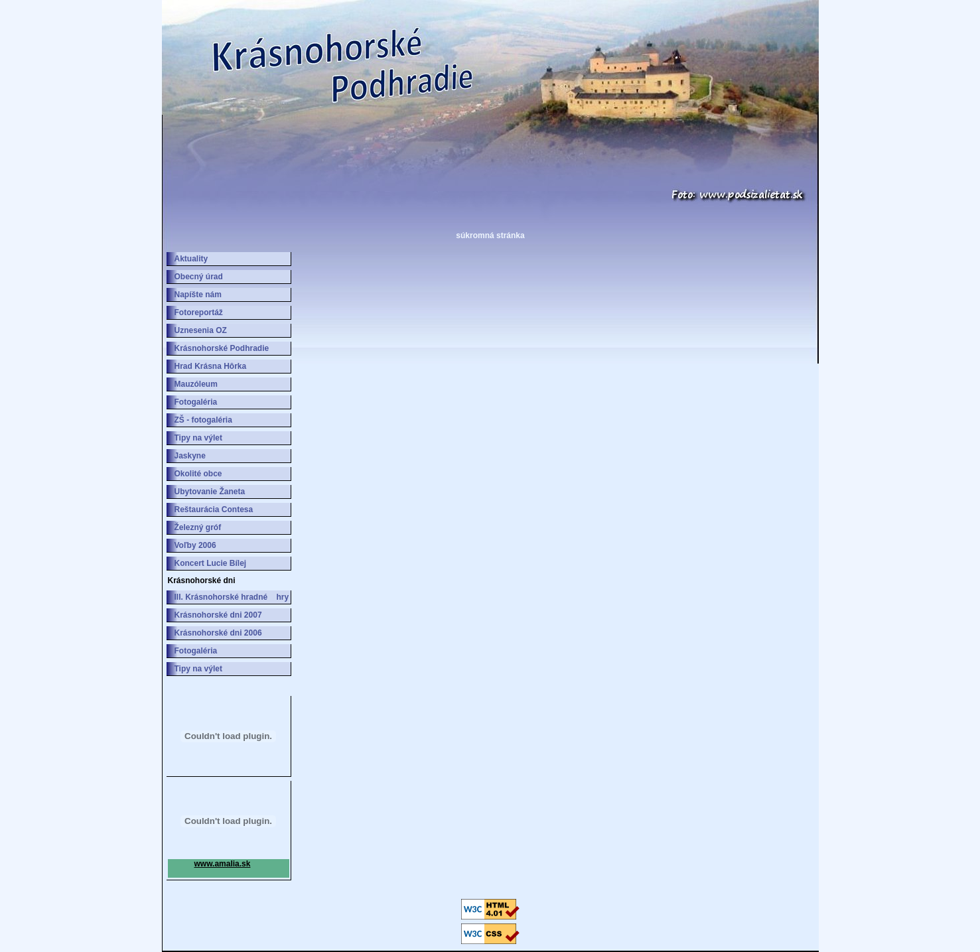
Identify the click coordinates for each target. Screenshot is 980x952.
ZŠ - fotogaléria (203, 420)
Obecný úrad (199, 276)
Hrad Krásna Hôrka (211, 366)
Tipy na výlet (198, 437)
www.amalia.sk (222, 863)
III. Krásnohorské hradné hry (232, 597)
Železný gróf (198, 527)
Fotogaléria (196, 402)
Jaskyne (190, 455)
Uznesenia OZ (201, 330)
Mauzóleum (196, 384)
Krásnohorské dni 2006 (218, 633)
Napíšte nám (198, 294)
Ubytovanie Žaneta (210, 491)
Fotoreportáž (199, 312)
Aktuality (191, 258)
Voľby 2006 (195, 545)
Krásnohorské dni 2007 (218, 615)
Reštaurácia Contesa (214, 509)
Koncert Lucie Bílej (211, 563)
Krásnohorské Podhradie (222, 348)
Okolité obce (198, 473)
